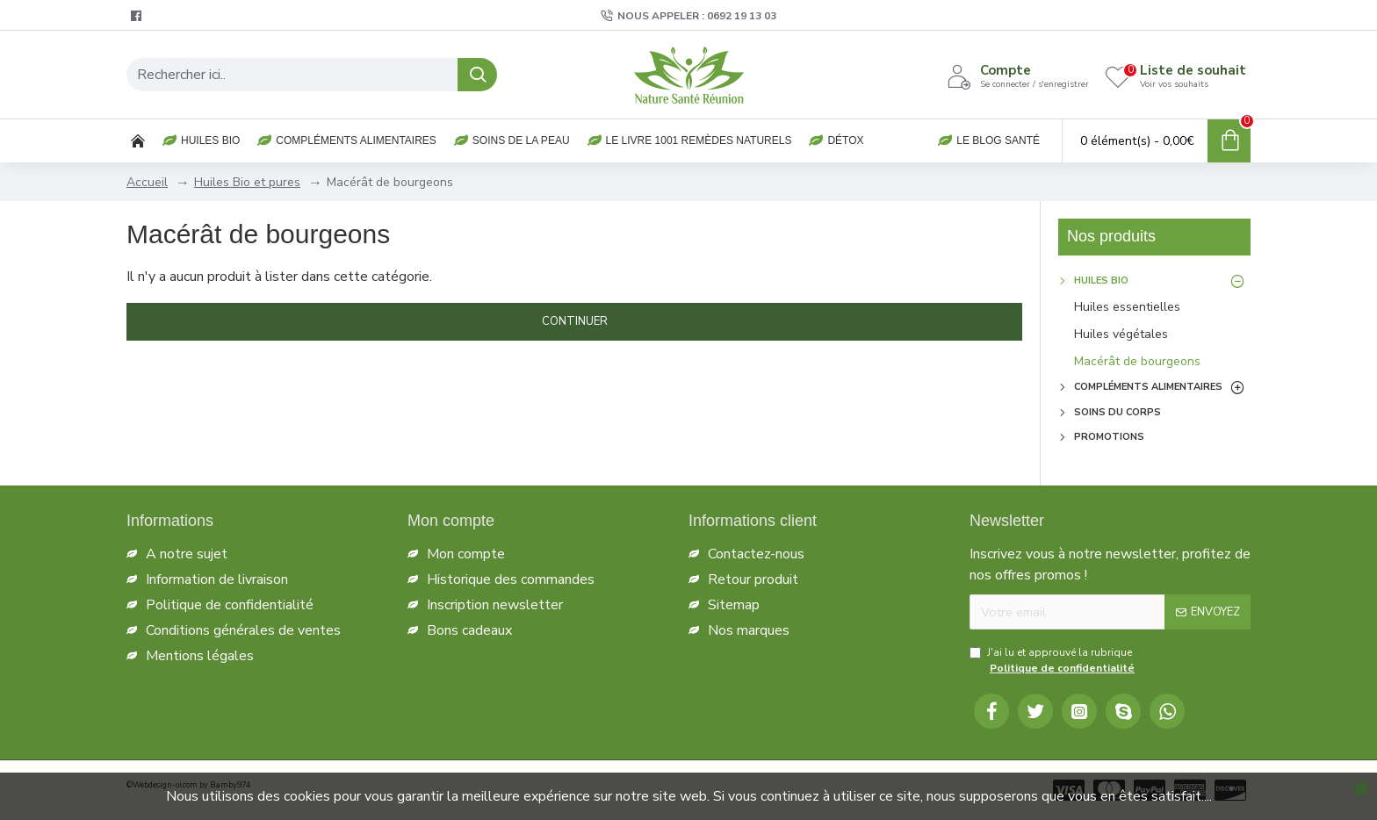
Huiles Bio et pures (247, 182)
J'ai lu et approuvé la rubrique (1053, 660)
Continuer (575, 321)
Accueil (147, 182)
